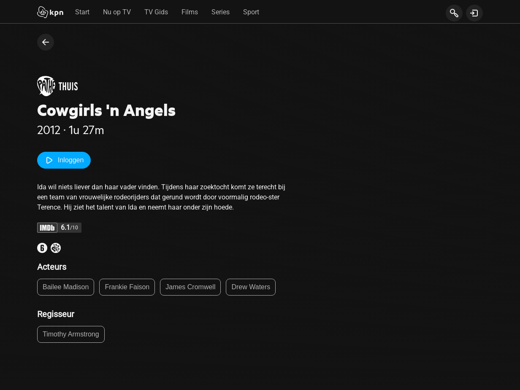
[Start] (50, 13)
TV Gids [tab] (156, 12)
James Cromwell (190, 286)
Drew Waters (250, 286)
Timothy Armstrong (71, 334)
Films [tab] (189, 12)
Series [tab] (220, 12)
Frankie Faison (127, 286)
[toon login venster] (474, 13)
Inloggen (64, 160)
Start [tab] (82, 12)
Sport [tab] (251, 12)
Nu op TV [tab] (117, 12)
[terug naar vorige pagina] (45, 42)
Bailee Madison (66, 286)
